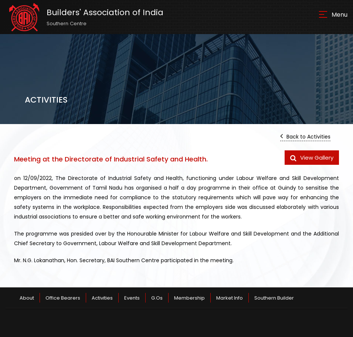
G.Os (157, 297)
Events (132, 297)
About (27, 297)
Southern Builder (274, 297)
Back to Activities (305, 136)
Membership (189, 297)
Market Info (229, 297)
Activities (102, 297)
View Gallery (311, 157)
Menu (339, 14)
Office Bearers (62, 297)
